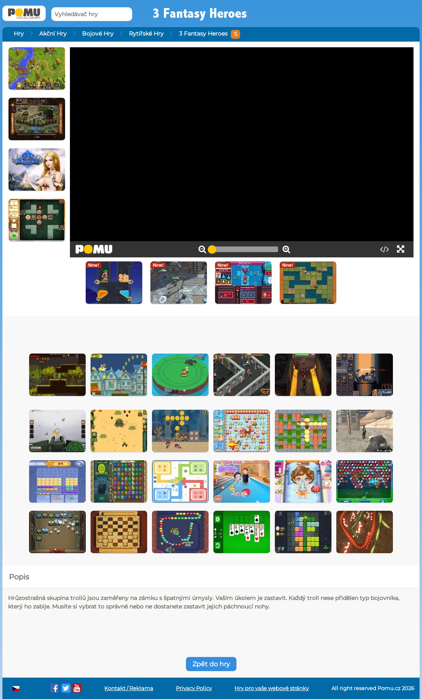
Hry (19, 33)
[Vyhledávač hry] (91, 14)
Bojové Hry (98, 33)
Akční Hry (53, 33)
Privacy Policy (194, 688)
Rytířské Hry (146, 33)
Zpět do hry (211, 664)
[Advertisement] (175, 332)
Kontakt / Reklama (128, 688)
